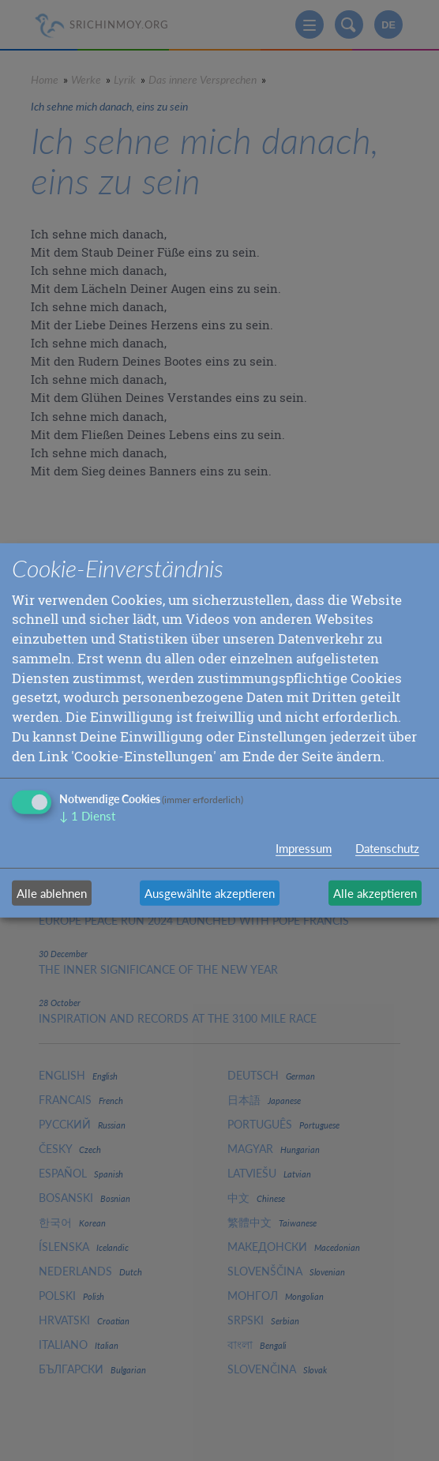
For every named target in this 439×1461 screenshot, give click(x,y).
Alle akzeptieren (375, 893)
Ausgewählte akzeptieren (209, 893)
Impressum (304, 848)
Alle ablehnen (52, 893)
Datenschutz (387, 848)
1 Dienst (87, 816)
